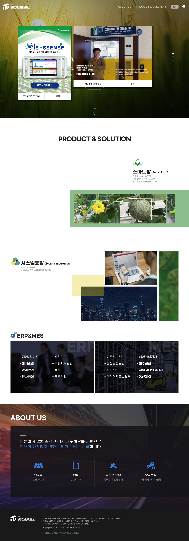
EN (174, 7)
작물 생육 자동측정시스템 (144, 179)
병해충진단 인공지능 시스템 (145, 181)
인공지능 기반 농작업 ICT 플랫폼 (36, 270)
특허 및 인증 (113, 477)
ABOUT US (124, 7)
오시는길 (151, 477)
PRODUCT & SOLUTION (151, 7)
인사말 (38, 477)
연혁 (76, 477)
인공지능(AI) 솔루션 (142, 176)
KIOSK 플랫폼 (28, 267)
